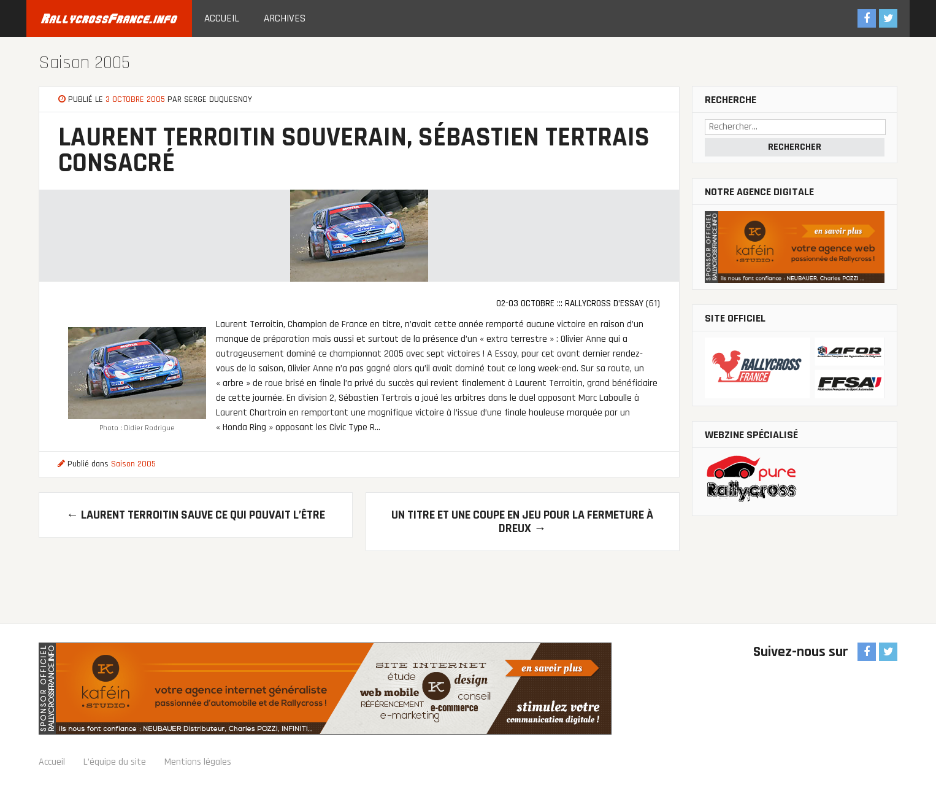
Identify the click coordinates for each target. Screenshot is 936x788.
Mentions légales (197, 761)
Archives (284, 18)
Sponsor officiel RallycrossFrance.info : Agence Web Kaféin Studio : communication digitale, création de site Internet (325, 689)
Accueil (221, 18)
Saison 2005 (84, 62)
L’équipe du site (114, 761)
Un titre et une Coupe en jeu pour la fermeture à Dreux (522, 521)
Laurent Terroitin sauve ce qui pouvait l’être (195, 515)
